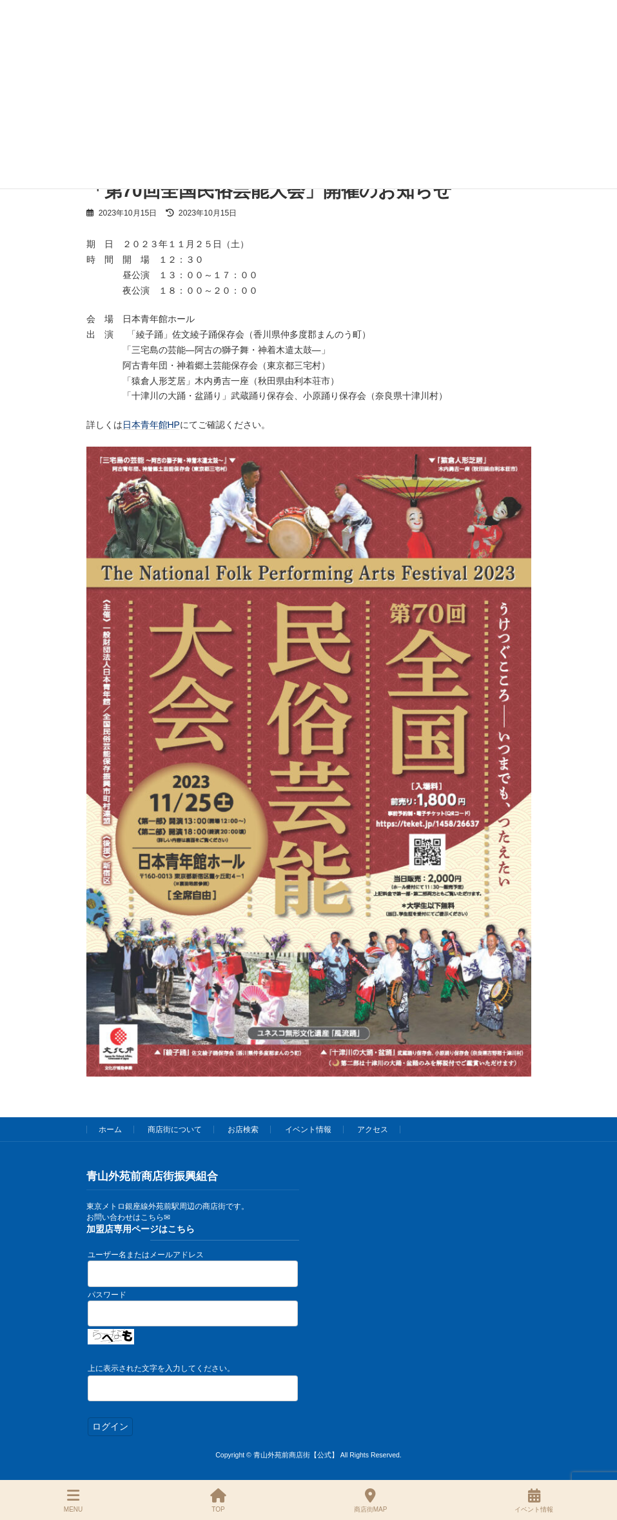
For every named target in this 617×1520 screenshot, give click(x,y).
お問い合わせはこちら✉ (128, 1217)
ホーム (110, 1129)
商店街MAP (370, 1500)
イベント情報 (308, 1129)
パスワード (107, 1294)
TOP (218, 1500)
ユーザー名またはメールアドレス (146, 1254)
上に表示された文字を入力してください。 (161, 1368)
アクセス (372, 1129)
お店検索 (243, 1129)
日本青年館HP (151, 425)
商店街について (175, 1129)
